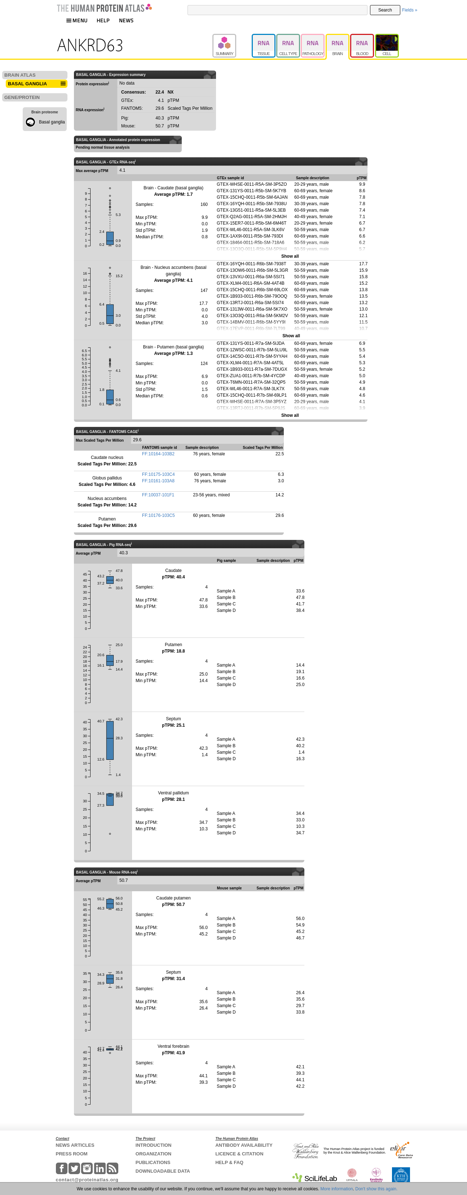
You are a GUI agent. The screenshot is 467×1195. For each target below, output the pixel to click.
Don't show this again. (376, 1188)
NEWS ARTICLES (75, 1145)
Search (385, 10)
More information (337, 1188)
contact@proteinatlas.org (87, 1179)
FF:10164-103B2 (158, 453)
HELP (103, 20)
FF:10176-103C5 (158, 515)
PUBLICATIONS (153, 1162)
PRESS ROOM (72, 1153)
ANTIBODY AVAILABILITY (243, 1145)
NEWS (126, 20)
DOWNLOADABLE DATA (163, 1171)
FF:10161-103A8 (158, 480)
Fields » (409, 10)
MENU (77, 20)
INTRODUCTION (154, 1145)
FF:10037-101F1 (158, 494)
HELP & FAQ (229, 1162)
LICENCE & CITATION (239, 1153)
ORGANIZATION (153, 1153)
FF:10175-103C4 (158, 474)
